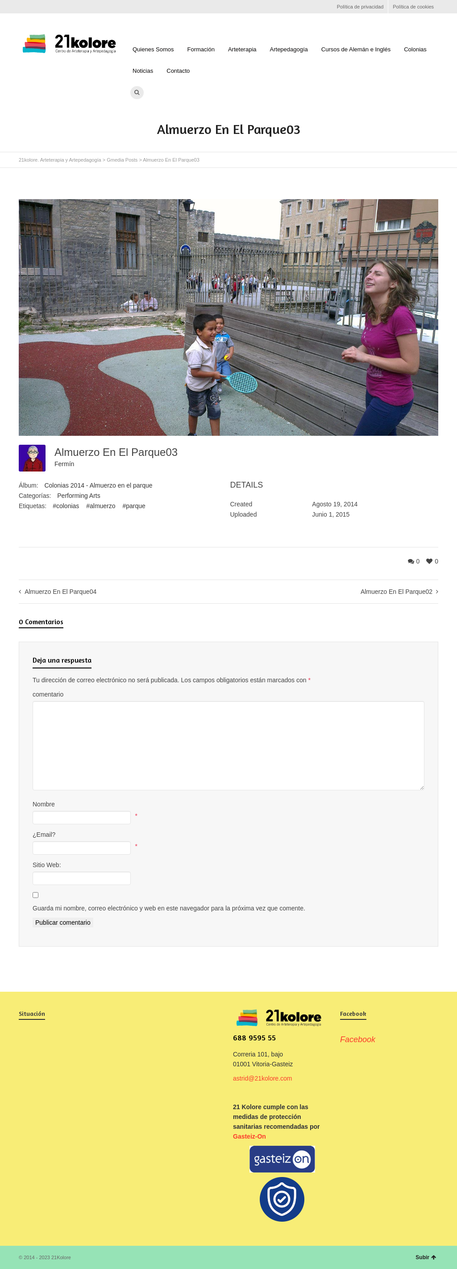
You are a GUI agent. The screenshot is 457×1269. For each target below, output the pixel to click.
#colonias (66, 505)
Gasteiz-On (249, 1136)
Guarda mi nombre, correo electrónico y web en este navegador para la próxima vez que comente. (169, 908)
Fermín (64, 464)
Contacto (178, 70)
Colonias (415, 49)
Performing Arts (78, 495)
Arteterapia (242, 49)
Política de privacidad (360, 6)
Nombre (44, 804)
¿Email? (44, 834)
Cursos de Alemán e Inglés (356, 49)
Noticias (143, 70)
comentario (48, 694)
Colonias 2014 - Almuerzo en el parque (98, 485)
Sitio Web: (47, 864)
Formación (201, 49)
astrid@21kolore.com (262, 1078)
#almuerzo (100, 505)
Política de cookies (413, 6)
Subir (425, 1257)
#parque (133, 505)
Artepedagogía (289, 49)
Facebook (24, 6)
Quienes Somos (153, 49)
